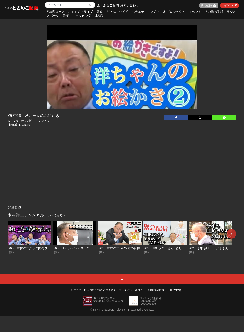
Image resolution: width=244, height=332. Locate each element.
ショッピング (82, 15)
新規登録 (208, 5)
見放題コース (55, 11)
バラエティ (139, 11)
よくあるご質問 (108, 5)
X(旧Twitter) (174, 290)
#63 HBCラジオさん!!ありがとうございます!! (175, 248)
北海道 (99, 15)
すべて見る (56, 215)
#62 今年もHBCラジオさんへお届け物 (216, 248)
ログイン (229, 5)
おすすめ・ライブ (80, 11)
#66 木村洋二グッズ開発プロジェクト (35, 248)
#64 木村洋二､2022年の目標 (119, 248)
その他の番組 (214, 11)
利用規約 (76, 290)
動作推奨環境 (156, 290)
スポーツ (53, 15)
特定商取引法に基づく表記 (100, 290)
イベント (195, 11)
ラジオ (231, 11)
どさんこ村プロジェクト (168, 11)
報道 (100, 11)
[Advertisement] (122, 174)
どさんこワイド (117, 11)
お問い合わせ (129, 5)
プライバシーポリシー (132, 290)
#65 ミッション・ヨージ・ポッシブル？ (82, 248)
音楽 (66, 15)
